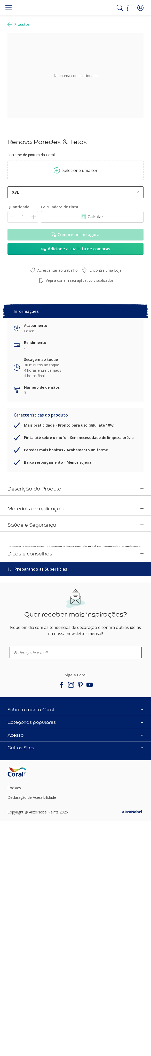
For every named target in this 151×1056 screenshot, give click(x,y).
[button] (140, 8)
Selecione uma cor (76, 170)
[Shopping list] (130, 8)
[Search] (120, 8)
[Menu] (8, 7)
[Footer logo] (29, 1009)
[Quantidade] (22, 217)
